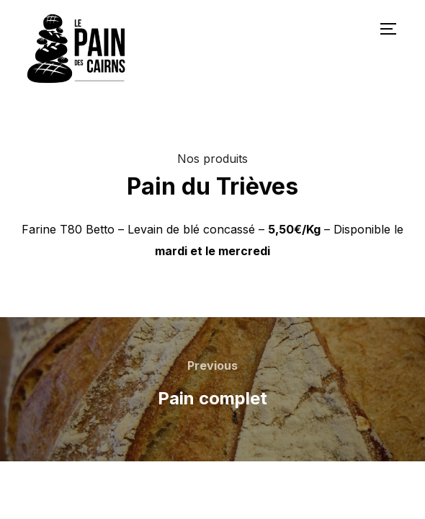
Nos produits (212, 158)
